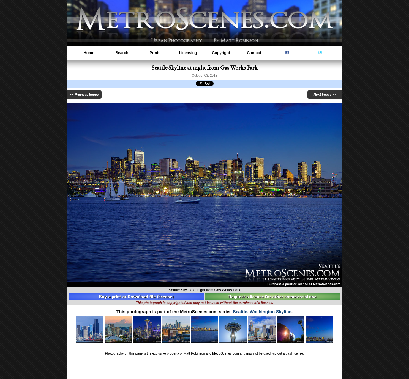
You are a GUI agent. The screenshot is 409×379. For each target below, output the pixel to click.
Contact (254, 53)
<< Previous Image (84, 94)
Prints (154, 53)
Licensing (188, 53)
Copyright (221, 53)
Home (89, 53)
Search (122, 53)
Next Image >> (324, 94)
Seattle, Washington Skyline (262, 311)
